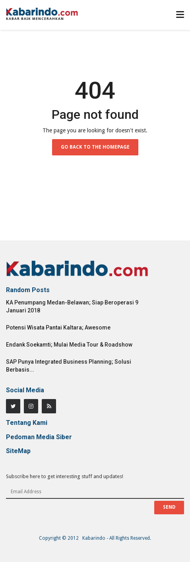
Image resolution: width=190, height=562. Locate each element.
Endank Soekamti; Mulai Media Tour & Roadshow (69, 344)
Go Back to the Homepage (95, 147)
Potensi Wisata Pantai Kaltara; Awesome (58, 327)
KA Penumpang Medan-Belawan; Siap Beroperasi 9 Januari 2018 (72, 306)
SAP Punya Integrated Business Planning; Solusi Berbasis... (68, 366)
